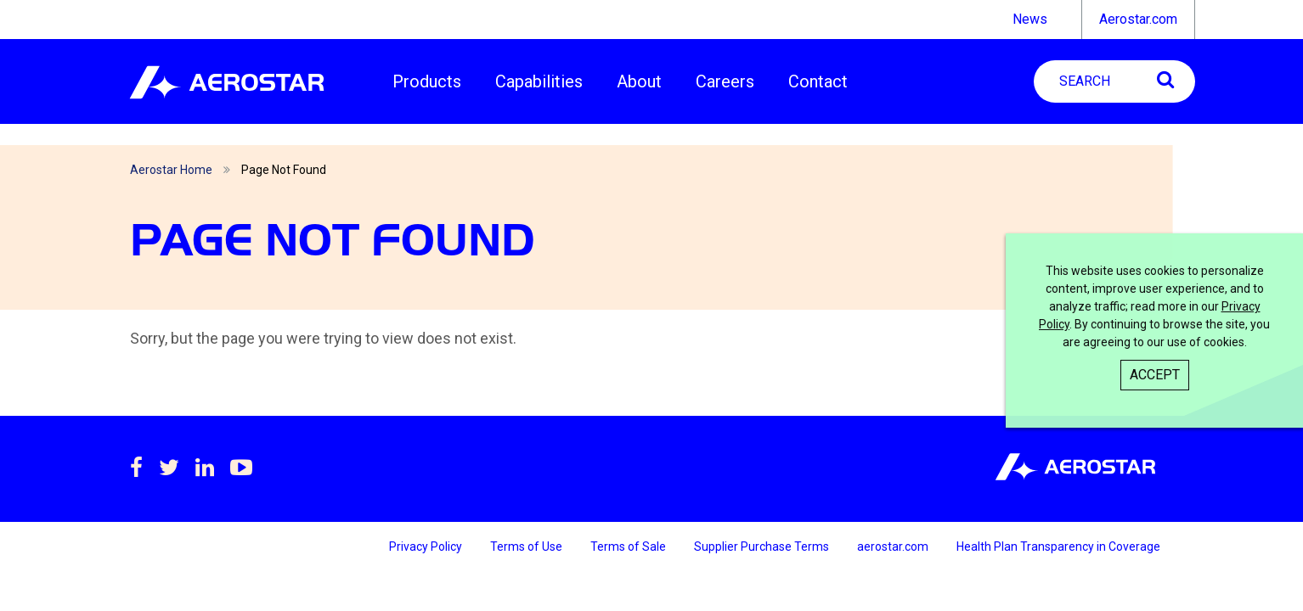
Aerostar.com (1138, 19)
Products (426, 81)
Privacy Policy (427, 546)
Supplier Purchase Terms (763, 546)
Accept (1155, 375)
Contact (818, 81)
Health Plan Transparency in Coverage (1058, 546)
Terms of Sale (629, 546)
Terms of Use (527, 546)
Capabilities (539, 81)
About (639, 81)
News (1030, 19)
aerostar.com (894, 546)
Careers (725, 81)
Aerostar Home (171, 170)
